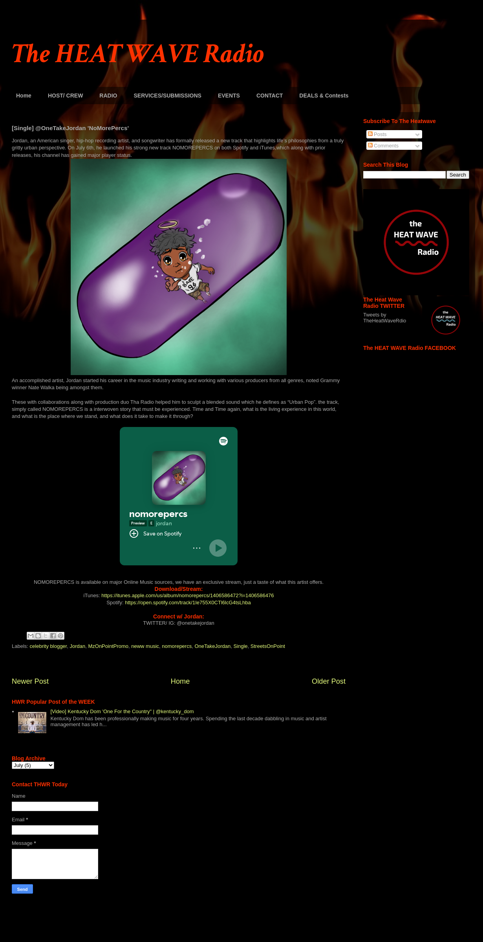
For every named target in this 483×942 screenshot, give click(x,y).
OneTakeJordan (212, 646)
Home (23, 95)
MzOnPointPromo (108, 646)
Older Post (329, 681)
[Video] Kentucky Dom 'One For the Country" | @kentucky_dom (122, 711)
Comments (383, 146)
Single (240, 646)
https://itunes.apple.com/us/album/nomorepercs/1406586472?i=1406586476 (187, 595)
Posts (377, 134)
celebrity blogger (48, 646)
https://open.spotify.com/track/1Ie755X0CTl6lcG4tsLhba (188, 602)
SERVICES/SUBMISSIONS (167, 95)
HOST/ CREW (65, 95)
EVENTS (229, 95)
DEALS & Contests (323, 95)
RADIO (108, 95)
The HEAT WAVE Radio (138, 54)
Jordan (77, 646)
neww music (145, 646)
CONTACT (269, 95)
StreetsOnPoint (268, 646)
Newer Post (30, 681)
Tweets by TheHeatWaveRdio (384, 318)
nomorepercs (177, 646)
